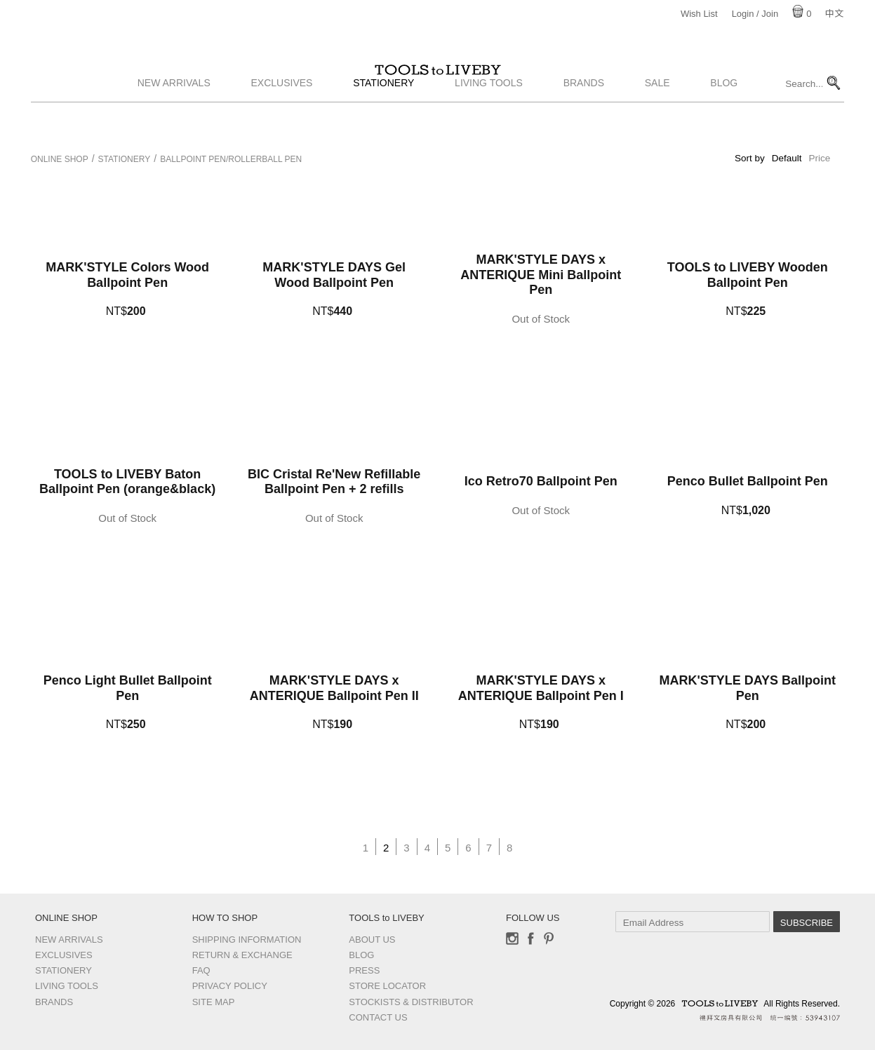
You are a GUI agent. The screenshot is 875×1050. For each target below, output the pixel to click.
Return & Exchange (242, 955)
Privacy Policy (229, 986)
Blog (723, 121)
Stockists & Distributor (411, 1002)
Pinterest (548, 938)
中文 (834, 13)
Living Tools (489, 121)
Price (820, 158)
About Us (372, 939)
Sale (657, 121)
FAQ (201, 970)
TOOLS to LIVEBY (438, 89)
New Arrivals (174, 121)
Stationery (383, 121)
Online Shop (59, 159)
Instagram (512, 938)
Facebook (530, 938)
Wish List (699, 13)
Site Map (213, 1002)
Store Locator (387, 986)
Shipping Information (247, 939)
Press (364, 970)
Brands (583, 121)
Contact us (378, 1017)
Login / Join (755, 13)
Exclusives (282, 121)
